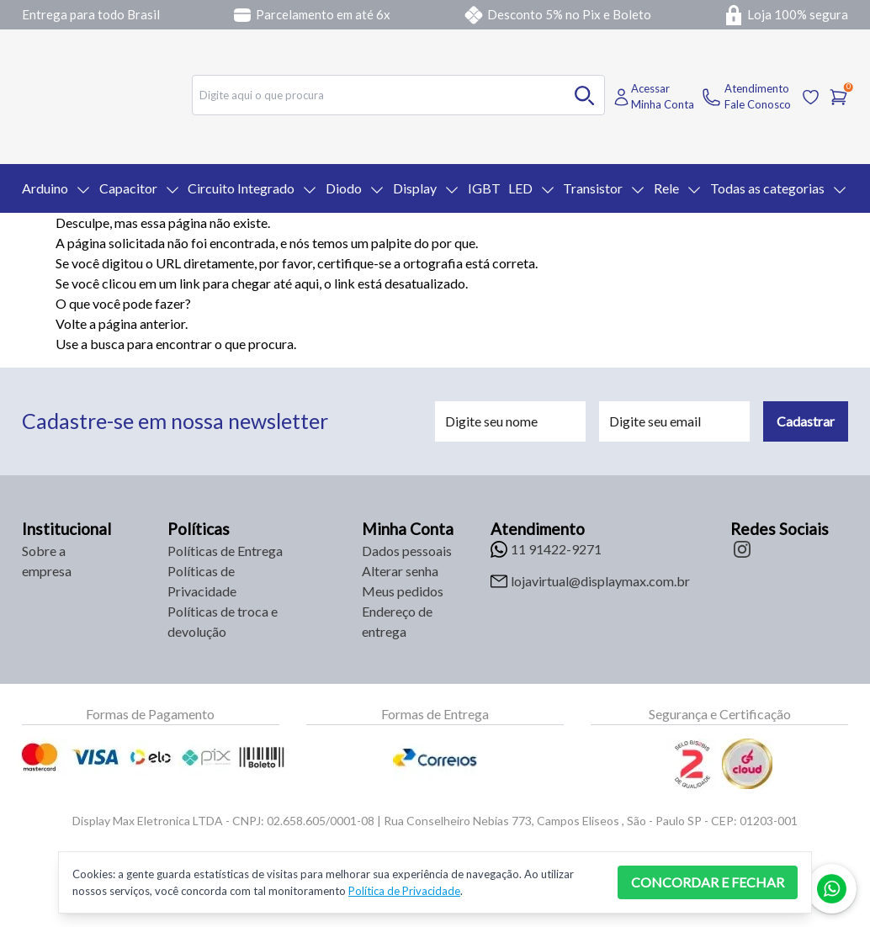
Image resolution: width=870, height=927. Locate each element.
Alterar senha (400, 571)
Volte (71, 323)
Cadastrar (806, 421)
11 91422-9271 (556, 549)
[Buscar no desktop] (585, 95)
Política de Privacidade (404, 891)
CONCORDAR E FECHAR (707, 882)
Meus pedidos (402, 591)
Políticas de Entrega (225, 551)
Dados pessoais (407, 551)
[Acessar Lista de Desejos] (810, 97)
